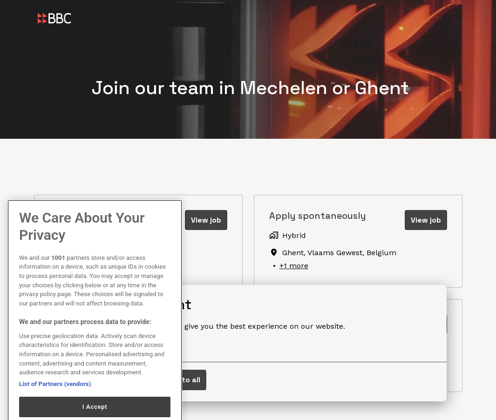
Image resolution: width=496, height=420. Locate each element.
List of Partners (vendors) (55, 396)
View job (206, 220)
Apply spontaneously (317, 215)
